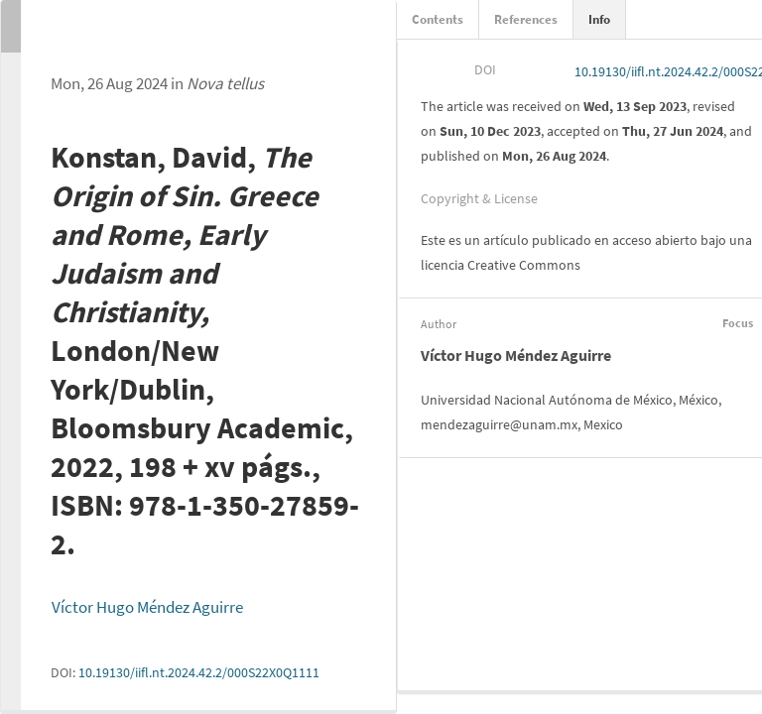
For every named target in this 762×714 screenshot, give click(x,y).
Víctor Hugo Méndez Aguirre (147, 607)
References (526, 19)
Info (599, 19)
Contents (437, 19)
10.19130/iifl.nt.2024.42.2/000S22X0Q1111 (198, 672)
